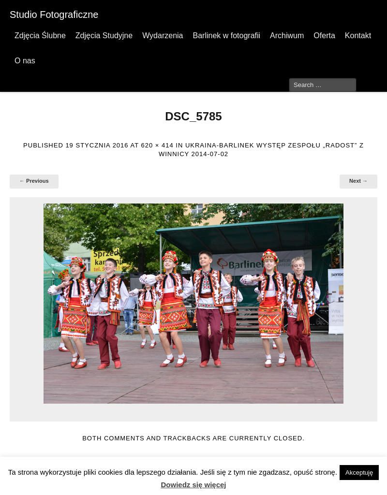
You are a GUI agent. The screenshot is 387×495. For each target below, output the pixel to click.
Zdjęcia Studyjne (104, 35)
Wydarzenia (162, 35)
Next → (358, 181)
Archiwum (287, 35)
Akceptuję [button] (359, 472)
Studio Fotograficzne (54, 14)
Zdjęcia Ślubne (40, 35)
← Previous (34, 181)
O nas (25, 61)
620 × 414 (157, 145)
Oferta (324, 35)
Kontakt (358, 35)
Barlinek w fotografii (226, 35)
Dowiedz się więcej (193, 484)
